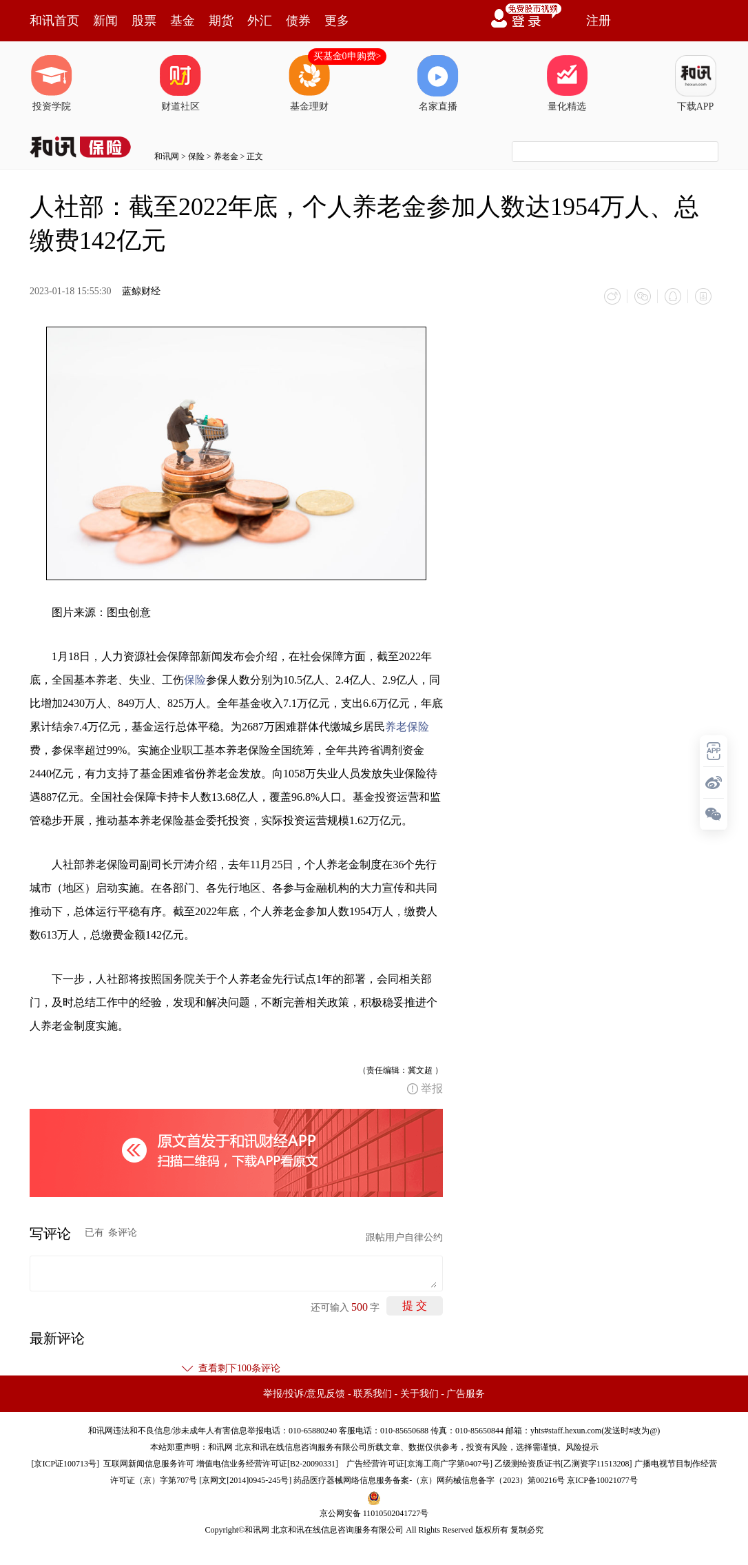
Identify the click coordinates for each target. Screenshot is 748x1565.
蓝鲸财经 (141, 291)
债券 (298, 21)
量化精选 (567, 83)
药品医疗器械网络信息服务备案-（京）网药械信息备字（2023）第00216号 (429, 1480)
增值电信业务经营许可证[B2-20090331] (267, 1464)
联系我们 (372, 1394)
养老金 (226, 156)
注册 (598, 21)
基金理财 (309, 83)
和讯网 (166, 156)
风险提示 (582, 1447)
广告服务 (465, 1394)
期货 (221, 21)
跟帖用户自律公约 (404, 1237)
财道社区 (180, 83)
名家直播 (438, 83)
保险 (196, 156)
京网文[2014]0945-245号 (245, 1480)
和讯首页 (54, 21)
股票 (144, 21)
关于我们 (419, 1394)
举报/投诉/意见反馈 (304, 1394)
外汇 (259, 21)
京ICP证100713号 (65, 1464)
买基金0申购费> (347, 56)
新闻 (105, 21)
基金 (182, 21)
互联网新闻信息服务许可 (148, 1464)
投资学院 (51, 83)
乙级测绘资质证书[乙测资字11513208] (563, 1464)
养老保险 (407, 727)
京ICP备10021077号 (602, 1480)
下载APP (695, 83)
